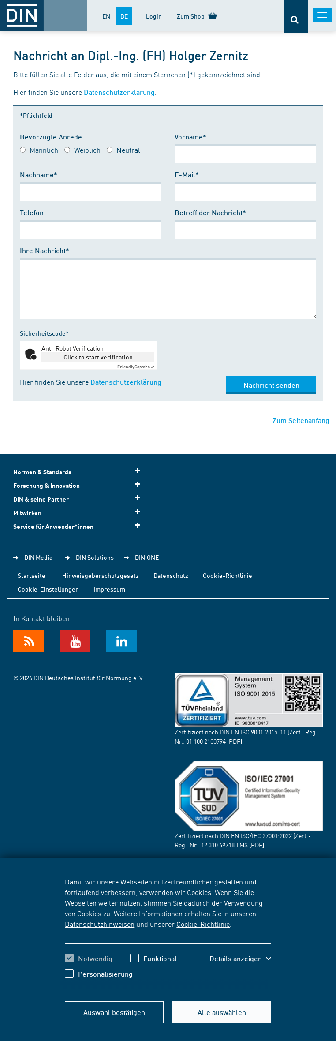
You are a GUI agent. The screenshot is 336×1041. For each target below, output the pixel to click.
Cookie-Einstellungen (48, 589)
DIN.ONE (147, 557)
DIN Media (38, 557)
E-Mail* (187, 174)
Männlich (44, 149)
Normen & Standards (79, 471)
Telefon (32, 212)
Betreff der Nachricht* (210, 212)
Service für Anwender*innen (79, 526)
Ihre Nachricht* (44, 250)
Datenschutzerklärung (119, 92)
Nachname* (38, 174)
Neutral (128, 149)
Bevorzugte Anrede (51, 136)
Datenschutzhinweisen (99, 924)
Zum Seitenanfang (301, 420)
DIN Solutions (95, 557)
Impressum (109, 589)
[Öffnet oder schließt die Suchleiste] (296, 16)
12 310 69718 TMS (224, 844)
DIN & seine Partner (79, 498)
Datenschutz (170, 575)
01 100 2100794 (206, 741)
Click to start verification (98, 357)
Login (154, 16)
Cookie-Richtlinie (203, 924)
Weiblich (87, 149)
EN (106, 16)
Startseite (31, 575)
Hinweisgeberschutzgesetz (100, 575)
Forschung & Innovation (79, 485)
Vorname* (190, 136)
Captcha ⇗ (135, 366)
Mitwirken (79, 512)
